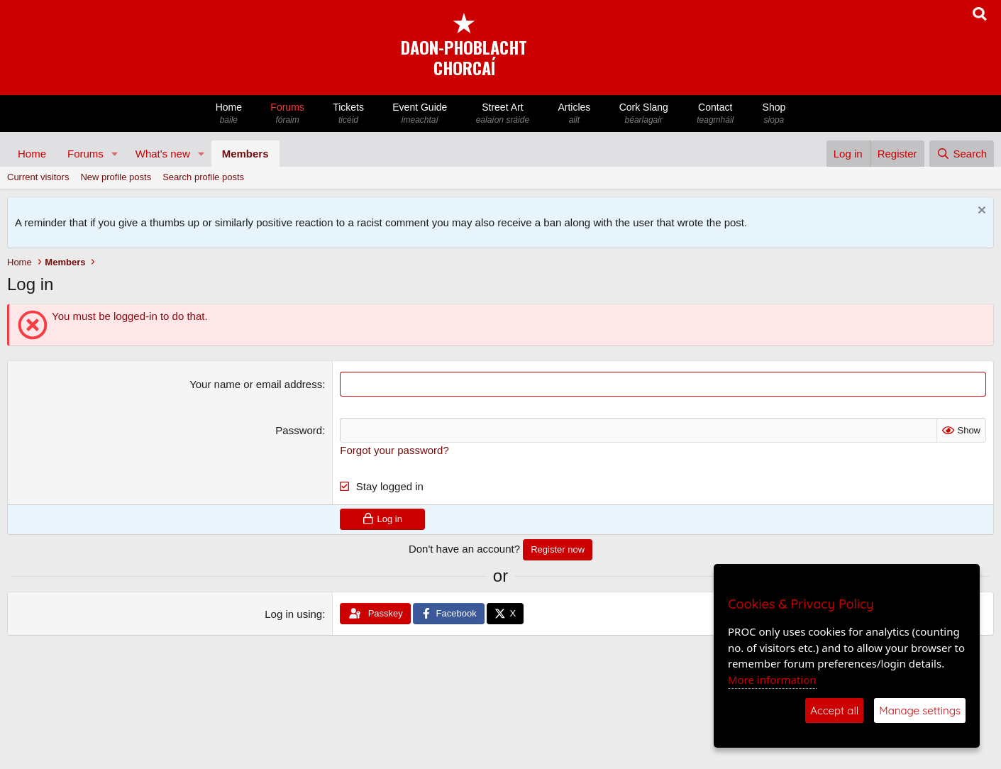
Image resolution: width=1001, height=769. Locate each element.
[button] (115, 153)
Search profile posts (203, 177)
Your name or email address (255, 384)
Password (298, 430)
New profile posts (115, 177)
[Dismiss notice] (980, 211)
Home (229, 113)
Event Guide (419, 113)
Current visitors (38, 177)
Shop (773, 113)
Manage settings (920, 710)
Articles (574, 113)
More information (772, 680)
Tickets (348, 113)
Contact (715, 113)
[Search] (961, 153)
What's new (163, 154)
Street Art (503, 113)
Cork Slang (643, 113)
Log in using (293, 614)
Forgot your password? (394, 450)
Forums (287, 113)
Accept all (834, 710)
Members (245, 154)
